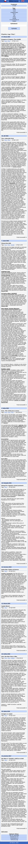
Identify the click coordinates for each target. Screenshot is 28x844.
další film (21, 425)
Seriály (14, 18)
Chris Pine (8, 88)
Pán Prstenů (4, 55)
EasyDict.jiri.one (14, 836)
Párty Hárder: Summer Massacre (10, 308)
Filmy (14, 16)
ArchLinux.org (14, 839)
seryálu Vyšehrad (5, 275)
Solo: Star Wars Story (13, 664)
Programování (14, 12)
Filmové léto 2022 (6, 243)
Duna (20, 416)
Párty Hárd (14, 315)
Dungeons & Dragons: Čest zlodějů (11, 39)
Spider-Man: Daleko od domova (10, 569)
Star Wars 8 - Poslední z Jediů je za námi (12, 758)
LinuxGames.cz (14, 838)
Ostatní (14, 21)
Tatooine (5, 422)
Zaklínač (6, 56)
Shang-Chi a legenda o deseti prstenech (12, 485)
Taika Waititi (12, 183)
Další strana (4, 831)
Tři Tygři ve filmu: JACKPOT (9, 293)
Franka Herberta (18, 426)
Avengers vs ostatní (6, 714)
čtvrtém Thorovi (17, 166)
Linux (14, 11)
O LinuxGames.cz (14, 19)
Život (14, 14)
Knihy (14, 9)
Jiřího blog (13, 1)
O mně (14, 5)
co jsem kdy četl (12, 372)
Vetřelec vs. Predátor (19, 400)
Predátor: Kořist (5, 369)
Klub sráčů (14, 355)
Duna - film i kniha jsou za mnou (10, 410)
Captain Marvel (5, 606)
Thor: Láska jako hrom (7, 138)
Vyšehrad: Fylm (5, 271)
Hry (14, 15)
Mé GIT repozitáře (14, 835)
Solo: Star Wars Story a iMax (9, 656)
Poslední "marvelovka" (7, 573)
